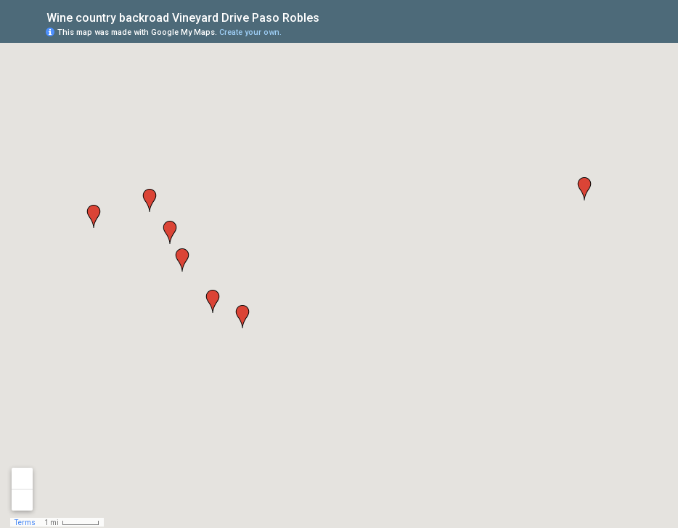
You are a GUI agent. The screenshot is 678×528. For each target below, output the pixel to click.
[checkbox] (330, 16)
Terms (25, 523)
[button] (584, 188)
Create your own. (250, 32)
